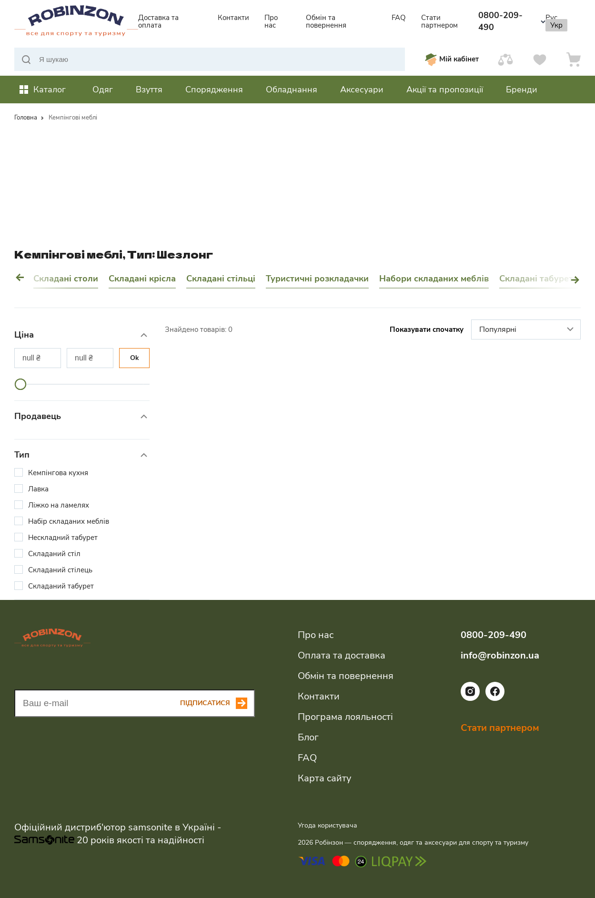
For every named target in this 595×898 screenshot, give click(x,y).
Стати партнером (439, 21)
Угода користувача (327, 825)
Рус (551, 17)
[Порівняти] (505, 59)
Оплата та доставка (341, 655)
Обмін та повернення (326, 21)
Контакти (233, 17)
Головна (25, 117)
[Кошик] (573, 59)
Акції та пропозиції (444, 89)
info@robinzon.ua (500, 655)
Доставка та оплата (158, 21)
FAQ (399, 17)
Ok (134, 357)
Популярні (527, 330)
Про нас (271, 21)
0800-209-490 (511, 21)
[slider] (20, 384)
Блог (308, 737)
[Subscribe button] (217, 703)
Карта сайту (324, 778)
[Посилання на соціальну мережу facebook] (494, 698)
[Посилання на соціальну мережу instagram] (470, 698)
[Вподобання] (539, 59)
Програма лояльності (345, 716)
